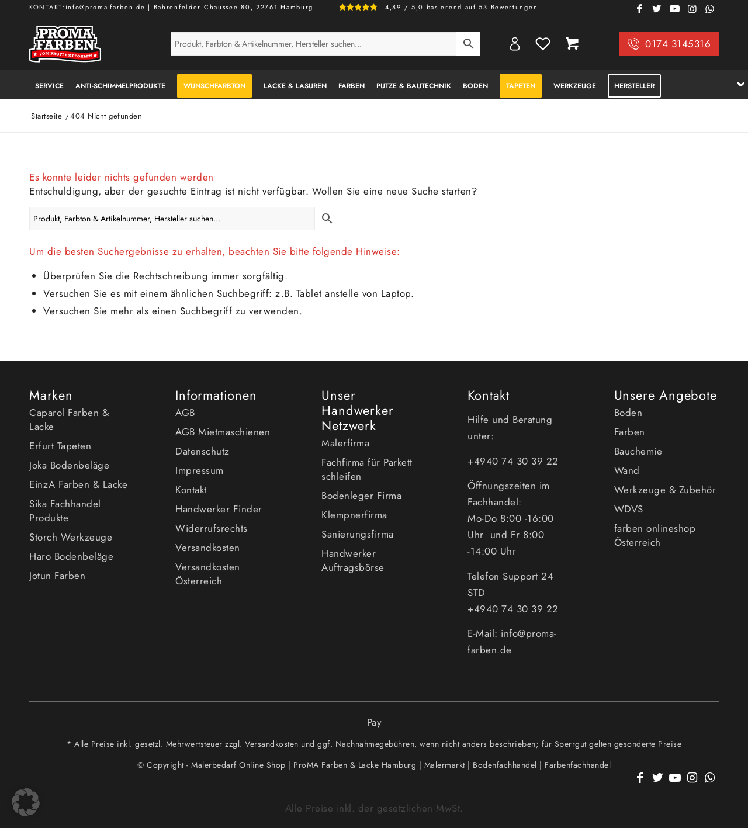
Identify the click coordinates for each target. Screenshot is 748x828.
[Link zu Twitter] (657, 9)
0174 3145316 (678, 44)
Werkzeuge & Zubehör (665, 490)
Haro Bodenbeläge (71, 556)
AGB (185, 413)
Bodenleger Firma (361, 496)
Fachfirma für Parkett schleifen (367, 469)
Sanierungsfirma (357, 534)
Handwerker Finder (218, 509)
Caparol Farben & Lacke (69, 420)
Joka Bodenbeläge (69, 465)
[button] (25, 802)
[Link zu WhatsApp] (710, 9)
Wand (627, 470)
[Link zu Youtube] (675, 9)
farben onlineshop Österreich (655, 535)
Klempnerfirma (354, 515)
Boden (628, 413)
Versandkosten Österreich (207, 574)
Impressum (199, 470)
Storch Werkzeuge (70, 537)
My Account (515, 44)
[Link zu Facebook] (640, 9)
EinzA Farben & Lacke (78, 484)
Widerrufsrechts (211, 528)
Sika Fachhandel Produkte (65, 511)
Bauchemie (638, 451)
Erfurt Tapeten (60, 446)
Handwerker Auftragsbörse (353, 560)
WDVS (628, 509)
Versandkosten (207, 548)
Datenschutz (202, 451)
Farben (629, 432)
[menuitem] (49, 84)
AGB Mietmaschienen (222, 432)
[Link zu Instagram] (692, 9)
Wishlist (543, 44)
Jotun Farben (57, 576)
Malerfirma (345, 443)
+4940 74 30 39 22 (515, 461)
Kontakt (191, 490)
